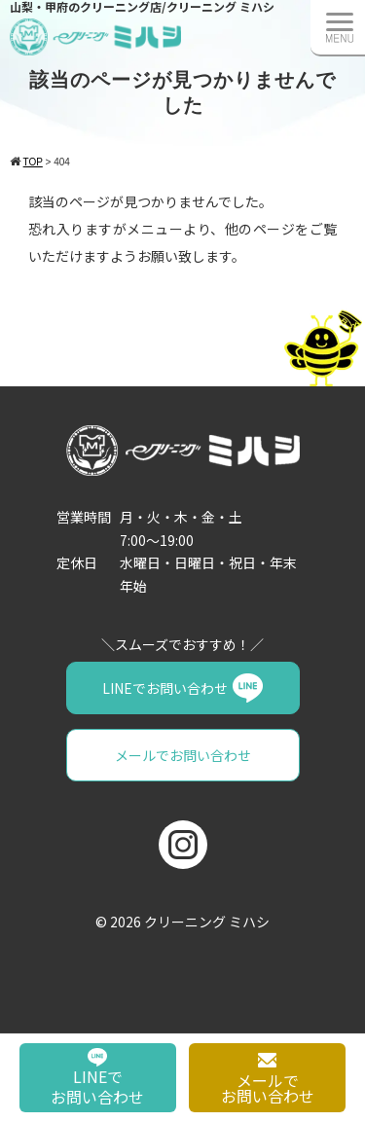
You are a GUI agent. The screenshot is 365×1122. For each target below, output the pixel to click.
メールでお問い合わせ (183, 755)
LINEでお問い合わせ (165, 688)
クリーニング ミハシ (207, 921)
